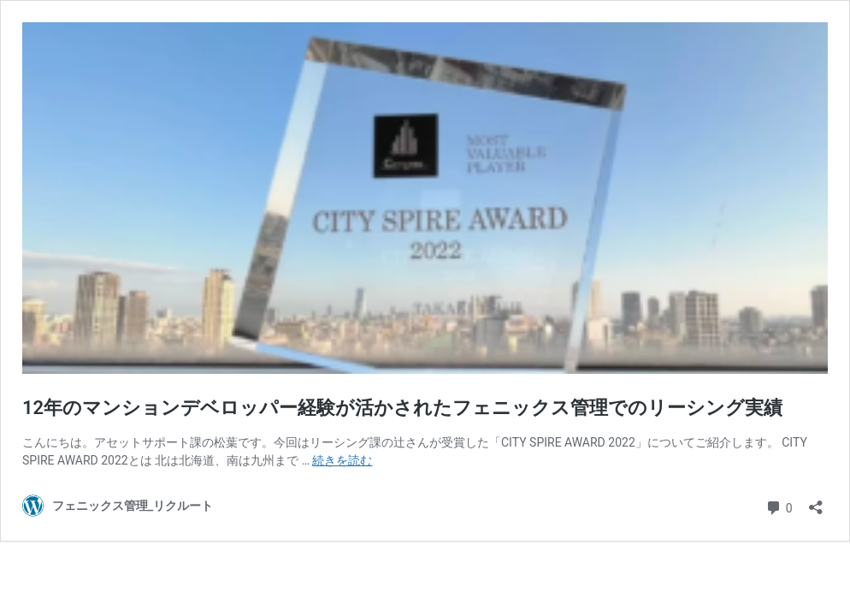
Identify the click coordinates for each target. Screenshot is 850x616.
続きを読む (342, 460)
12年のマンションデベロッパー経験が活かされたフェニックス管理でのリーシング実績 (402, 407)
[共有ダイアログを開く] (816, 502)
